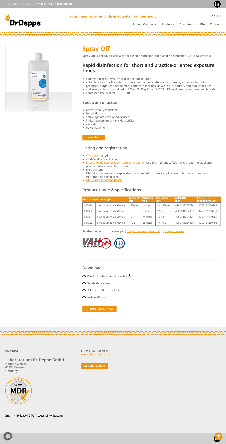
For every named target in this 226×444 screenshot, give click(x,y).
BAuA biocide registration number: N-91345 (115, 163)
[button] (8, 436)
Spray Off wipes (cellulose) (142, 231)
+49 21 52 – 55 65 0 (20, 4)
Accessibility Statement (51, 415)
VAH (88, 155)
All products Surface (99, 309)
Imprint (10, 415)
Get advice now (94, 366)
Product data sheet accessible (109, 276)
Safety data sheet (98, 283)
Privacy (22, 415)
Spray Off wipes (173, 231)
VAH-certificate (96, 297)
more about (94, 137)
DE (213, 16)
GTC (31, 415)
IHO (96, 155)
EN (219, 16)
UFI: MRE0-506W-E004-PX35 (104, 180)
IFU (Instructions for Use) (103, 290)
